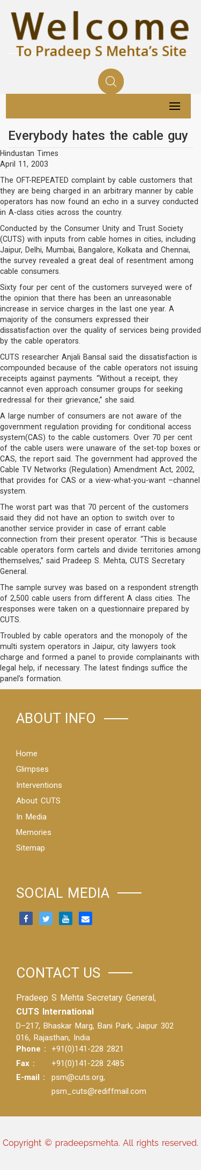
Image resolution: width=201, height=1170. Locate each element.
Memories (33, 832)
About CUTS (38, 801)
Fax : (25, 1063)
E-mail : (30, 1077)
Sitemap (30, 848)
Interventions (39, 785)
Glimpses (32, 769)
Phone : (31, 1049)
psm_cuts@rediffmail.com (98, 1091)
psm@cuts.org (77, 1077)
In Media (31, 817)
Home (27, 753)
